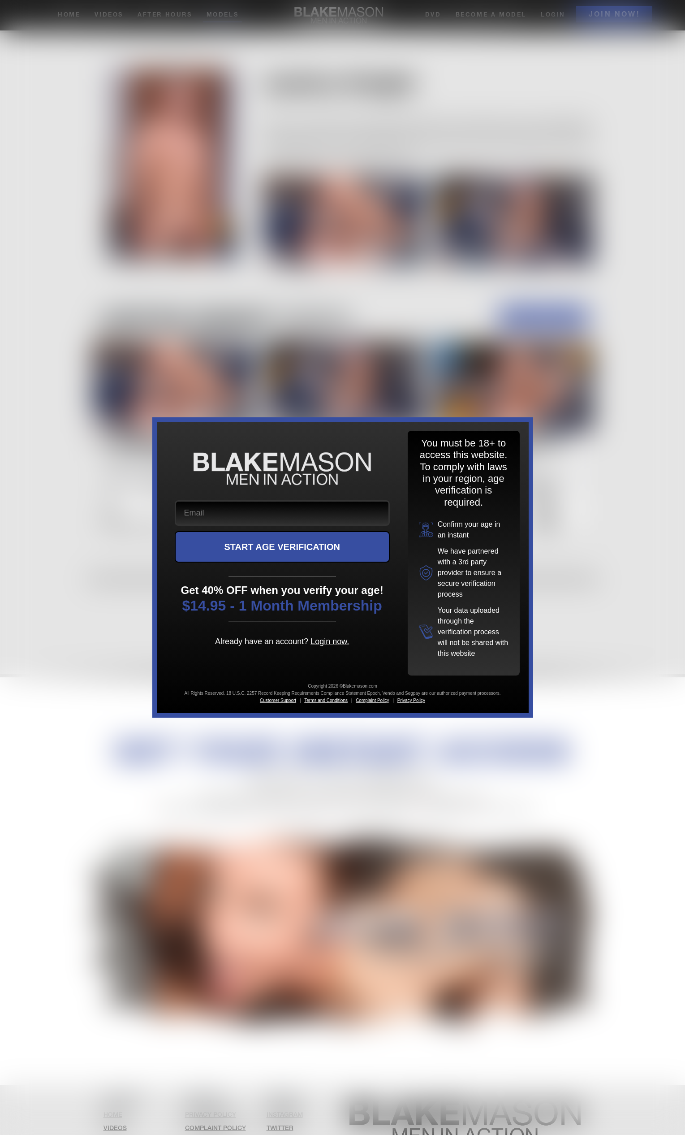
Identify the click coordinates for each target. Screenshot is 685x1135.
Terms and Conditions (326, 700)
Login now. (329, 641)
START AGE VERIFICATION (282, 547)
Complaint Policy (372, 700)
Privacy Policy (411, 700)
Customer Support (278, 700)
